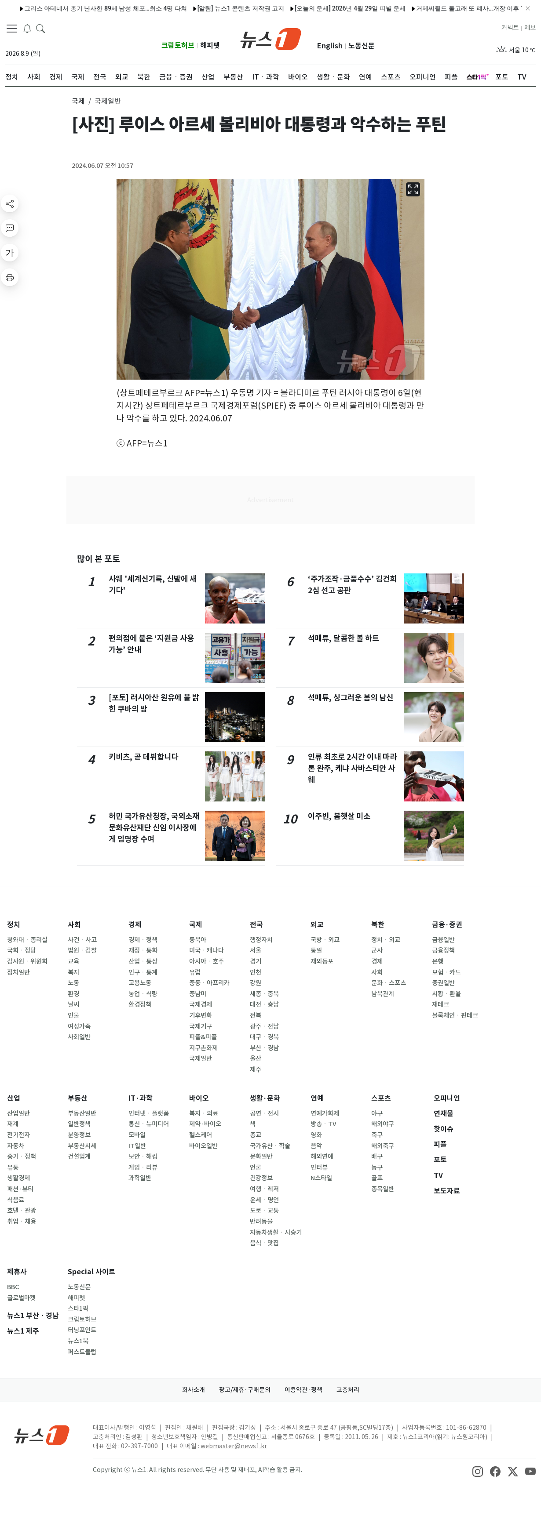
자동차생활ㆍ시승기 (276, 1232)
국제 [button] (78, 101)
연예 (317, 1098)
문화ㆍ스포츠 (388, 983)
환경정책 (139, 1004)
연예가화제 (325, 1113)
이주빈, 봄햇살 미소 (339, 816)
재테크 (440, 1004)
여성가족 (79, 1026)
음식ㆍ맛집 (264, 1243)
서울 (255, 950)
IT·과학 (140, 1098)
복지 (73, 972)
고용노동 (139, 983)
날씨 (73, 1004)
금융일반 (443, 940)
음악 (316, 1146)
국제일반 (200, 1058)
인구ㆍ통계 (142, 972)
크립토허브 (177, 45)
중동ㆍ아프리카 (209, 983)
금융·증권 (447, 924)
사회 (74, 924)
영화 (316, 1135)
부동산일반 (82, 1113)
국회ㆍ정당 (21, 950)
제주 (255, 1069)
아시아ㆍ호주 (206, 961)
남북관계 (382, 994)
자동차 (15, 1146)
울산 (255, 1058)
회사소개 (193, 1390)
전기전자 (18, 1135)
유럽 (195, 972)
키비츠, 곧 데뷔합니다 (143, 757)
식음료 (15, 1200)
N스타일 (321, 1178)
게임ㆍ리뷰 (142, 1167)
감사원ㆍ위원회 (27, 961)
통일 (316, 950)
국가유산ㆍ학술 (270, 1146)
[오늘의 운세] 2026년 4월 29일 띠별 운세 (319, 8)
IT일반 (137, 1146)
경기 (255, 961)
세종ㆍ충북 (264, 994)
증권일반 (443, 983)
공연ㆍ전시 (264, 1113)
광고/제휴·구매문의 (244, 1390)
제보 (530, 28)
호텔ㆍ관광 (21, 1210)
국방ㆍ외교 (325, 940)
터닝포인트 (82, 1330)
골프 (377, 1178)
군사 (377, 950)
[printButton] (9, 277)
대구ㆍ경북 (264, 1037)
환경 (73, 994)
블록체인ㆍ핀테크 (455, 1015)
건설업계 (79, 1156)
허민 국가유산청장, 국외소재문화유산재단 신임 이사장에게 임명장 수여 (154, 828)
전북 (255, 1015)
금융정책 (443, 950)
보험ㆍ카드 (446, 972)
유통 (12, 1167)
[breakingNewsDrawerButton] (27, 28)
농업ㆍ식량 (142, 994)
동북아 (197, 940)
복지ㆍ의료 (203, 1113)
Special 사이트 (91, 1271)
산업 (13, 1098)
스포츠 (381, 1098)
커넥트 (510, 28)
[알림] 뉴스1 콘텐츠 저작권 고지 (210, 8)
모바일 (137, 1135)
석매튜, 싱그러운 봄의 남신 (350, 697)
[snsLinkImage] (477, 1470)
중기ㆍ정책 (21, 1156)
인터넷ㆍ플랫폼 (148, 1113)
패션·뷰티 (20, 1189)
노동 (73, 983)
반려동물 (261, 1221)
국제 (195, 924)
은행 (437, 961)
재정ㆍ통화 (142, 950)
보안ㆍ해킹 (142, 1156)
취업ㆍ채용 (21, 1221)
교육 (73, 961)
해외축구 (382, 1146)
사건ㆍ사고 (82, 940)
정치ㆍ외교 (385, 940)
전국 (256, 924)
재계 (12, 1124)
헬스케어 (200, 1135)
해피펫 (210, 45)
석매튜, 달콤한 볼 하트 (343, 638)
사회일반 (79, 1037)
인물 (73, 1015)
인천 (255, 972)
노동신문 (361, 46)
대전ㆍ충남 (264, 1004)
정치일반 (18, 972)
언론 (255, 1167)
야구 (377, 1113)
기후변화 (200, 1015)
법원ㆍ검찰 (82, 950)
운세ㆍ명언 (264, 1200)
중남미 (197, 994)
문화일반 (261, 1156)
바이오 (199, 1098)
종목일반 (382, 1189)
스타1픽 (78, 1308)
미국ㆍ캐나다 (206, 950)
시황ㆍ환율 (446, 994)
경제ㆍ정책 (142, 940)
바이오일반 (203, 1146)
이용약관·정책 (303, 1390)
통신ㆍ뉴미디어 (148, 1124)
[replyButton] (9, 228)
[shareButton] (9, 203)
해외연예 (322, 1156)
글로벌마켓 (21, 1298)
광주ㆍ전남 (264, 1026)
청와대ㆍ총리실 (27, 940)
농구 (377, 1167)
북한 (377, 924)
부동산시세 (82, 1146)
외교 (317, 924)
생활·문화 (265, 1098)
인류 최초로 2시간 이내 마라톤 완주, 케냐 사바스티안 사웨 (352, 768)
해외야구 (382, 1124)
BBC (13, 1287)
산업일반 (18, 1113)
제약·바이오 (205, 1124)
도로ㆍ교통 (264, 1210)
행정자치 (261, 940)
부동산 (78, 1098)
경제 (135, 924)
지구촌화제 (203, 1048)
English (330, 46)
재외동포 (322, 961)
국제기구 (200, 1026)
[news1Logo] (42, 1434)
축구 (377, 1135)
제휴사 (17, 1271)
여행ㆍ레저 (264, 1189)
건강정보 (261, 1178)
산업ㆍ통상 (142, 961)
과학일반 (139, 1178)
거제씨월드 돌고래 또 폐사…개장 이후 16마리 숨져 (454, 8)
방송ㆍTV (323, 1124)
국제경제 (200, 1004)
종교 (255, 1135)
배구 (377, 1156)
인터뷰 (319, 1167)
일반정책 (79, 1124)
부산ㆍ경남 (264, 1048)
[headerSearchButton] (40, 28)
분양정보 (79, 1135)
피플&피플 (203, 1037)
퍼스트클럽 (82, 1352)
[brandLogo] (271, 38)
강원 (255, 983)
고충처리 (347, 1390)
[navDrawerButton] (11, 29)
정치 (13, 924)
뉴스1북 (78, 1341)
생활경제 (18, 1178)
